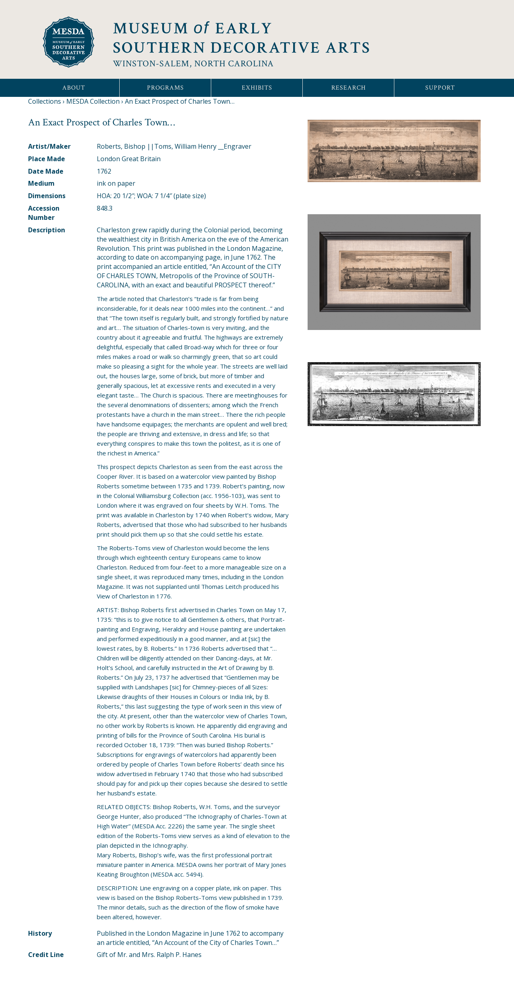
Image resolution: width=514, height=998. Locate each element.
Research (348, 88)
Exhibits (257, 88)
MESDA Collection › (94, 101)
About (73, 88)
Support (440, 88)
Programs (165, 88)
